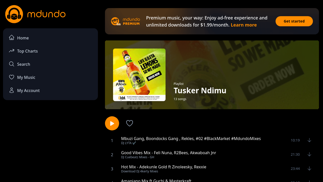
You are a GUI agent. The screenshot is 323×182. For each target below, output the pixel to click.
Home (19, 37)
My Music (22, 77)
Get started (294, 21)
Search (19, 64)
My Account (24, 90)
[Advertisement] (50, 145)
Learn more (244, 25)
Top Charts (23, 51)
